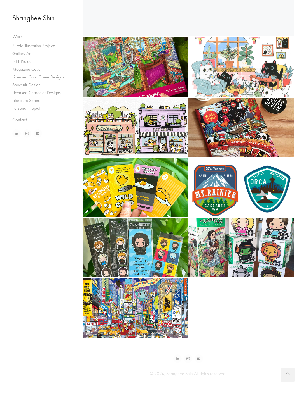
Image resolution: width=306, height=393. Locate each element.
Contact (19, 119)
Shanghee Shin (33, 18)
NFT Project (22, 61)
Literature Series (26, 100)
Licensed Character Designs (36, 92)
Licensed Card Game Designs (38, 77)
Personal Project (26, 108)
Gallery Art (21, 53)
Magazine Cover (27, 69)
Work (17, 36)
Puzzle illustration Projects (33, 45)
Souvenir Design (26, 84)
